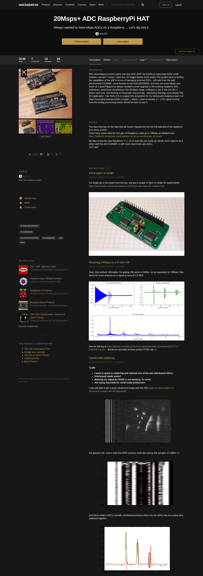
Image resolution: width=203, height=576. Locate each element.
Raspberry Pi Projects (41, 290)
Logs (143, 59)
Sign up (166, 5)
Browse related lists (28, 326)
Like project (123, 41)
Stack (92, 5)
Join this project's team (30, 180)
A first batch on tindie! (102, 173)
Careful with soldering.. (103, 358)
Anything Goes (31, 358)
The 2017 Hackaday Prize (24, 73)
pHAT (22, 243)
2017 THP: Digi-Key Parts (43, 266)
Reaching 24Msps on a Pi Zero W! (110, 262)
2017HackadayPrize (29, 238)
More (104, 4)
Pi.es (126, 141)
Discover (57, 5)
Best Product (30, 361)
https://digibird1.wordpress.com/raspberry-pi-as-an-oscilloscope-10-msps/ (125, 136)
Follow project (82, 41)
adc (60, 238)
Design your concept (34, 352)
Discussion (172, 59)
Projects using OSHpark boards (46, 278)
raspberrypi (49, 238)
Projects (46, 5)
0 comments (119, 177)
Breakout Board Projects (42, 302)
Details (106, 60)
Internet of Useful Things (36, 355)
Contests (69, 5)
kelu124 (101, 33)
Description (95, 60)
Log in (179, 5)
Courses (82, 5)
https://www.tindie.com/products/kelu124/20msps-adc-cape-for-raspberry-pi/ (126, 186)
